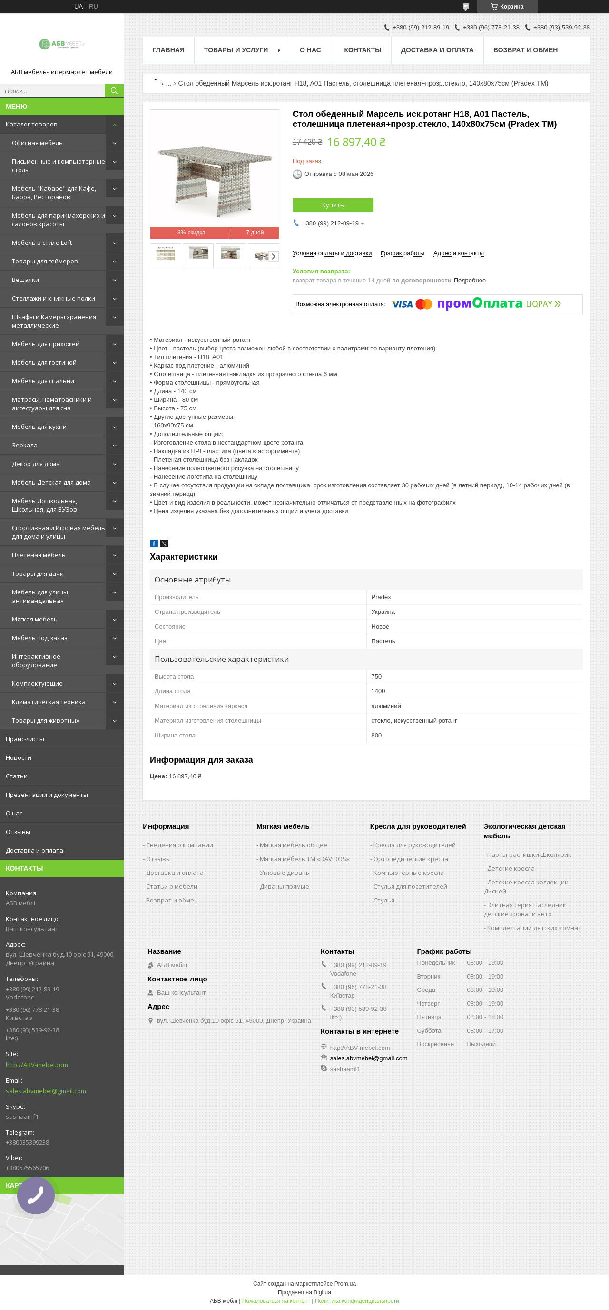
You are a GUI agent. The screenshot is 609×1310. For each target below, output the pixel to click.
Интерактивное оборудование (36, 660)
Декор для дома (36, 463)
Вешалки (25, 279)
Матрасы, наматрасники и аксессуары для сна (52, 403)
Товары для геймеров (45, 261)
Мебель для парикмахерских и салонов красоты (58, 219)
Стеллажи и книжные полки (53, 298)
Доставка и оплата (34, 850)
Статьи (17, 776)
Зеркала (25, 445)
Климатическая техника (49, 702)
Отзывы (18, 831)
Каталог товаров (32, 124)
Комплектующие (37, 683)
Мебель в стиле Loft (42, 242)
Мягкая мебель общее (293, 845)
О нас (14, 813)
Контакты (362, 50)
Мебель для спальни (43, 381)
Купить (333, 205)
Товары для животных (45, 720)
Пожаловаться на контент (276, 1301)
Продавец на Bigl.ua (304, 1292)
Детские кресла (511, 868)
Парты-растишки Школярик (529, 854)
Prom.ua (345, 1284)
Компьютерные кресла (408, 872)
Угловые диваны (285, 872)
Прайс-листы (25, 739)
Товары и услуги (236, 50)
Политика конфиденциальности (357, 1301)
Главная (168, 50)
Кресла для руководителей (414, 845)
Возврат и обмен (525, 50)
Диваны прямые (284, 886)
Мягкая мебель (35, 619)
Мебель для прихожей (45, 344)
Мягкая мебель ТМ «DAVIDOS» (304, 858)
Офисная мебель (37, 142)
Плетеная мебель (39, 555)
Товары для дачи (38, 573)
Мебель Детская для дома (51, 482)
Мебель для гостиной (44, 362)
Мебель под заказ (40, 637)
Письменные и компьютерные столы (58, 165)
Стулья (383, 900)
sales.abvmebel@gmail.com (46, 1091)
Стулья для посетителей (410, 886)
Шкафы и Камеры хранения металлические (54, 321)
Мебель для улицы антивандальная (40, 596)
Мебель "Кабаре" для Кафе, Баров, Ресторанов (54, 192)
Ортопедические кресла (410, 858)
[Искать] (114, 91)
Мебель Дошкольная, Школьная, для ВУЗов (44, 505)
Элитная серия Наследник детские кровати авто (525, 909)
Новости (18, 757)
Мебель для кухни (39, 426)
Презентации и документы (47, 794)
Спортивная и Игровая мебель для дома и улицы (58, 532)
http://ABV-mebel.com (37, 1064)
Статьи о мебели (171, 886)
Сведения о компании (179, 845)
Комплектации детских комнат (534, 927)
